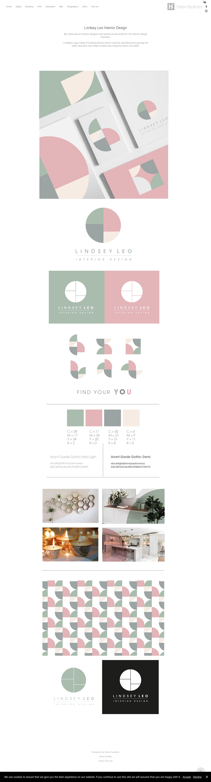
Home (9, 6)
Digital (18, 6)
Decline (197, 777)
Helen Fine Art (106, 760)
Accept (187, 777)
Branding (29, 6)
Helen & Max (105, 756)
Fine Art (94, 6)
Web (61, 6)
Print (39, 6)
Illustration (50, 6)
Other (84, 6)
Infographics (72, 6)
